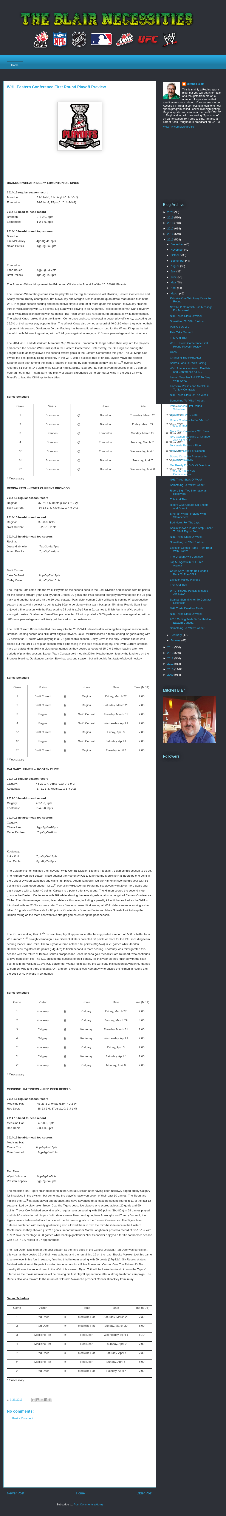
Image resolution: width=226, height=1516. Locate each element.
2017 (170, 228)
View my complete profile (178, 126)
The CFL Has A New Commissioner (182, 472)
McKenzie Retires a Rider (185, 445)
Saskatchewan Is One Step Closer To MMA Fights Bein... (191, 529)
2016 (170, 234)
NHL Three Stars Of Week (186, 316)
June (174, 277)
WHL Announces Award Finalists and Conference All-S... (190, 370)
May (174, 282)
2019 (170, 217)
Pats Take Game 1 (181, 332)
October (176, 255)
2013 (170, 652)
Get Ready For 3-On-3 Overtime (190, 465)
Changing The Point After (185, 357)
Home (15, 65)
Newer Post (15, 1493)
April (174, 287)
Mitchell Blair (195, 83)
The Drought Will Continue (186, 556)
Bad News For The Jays (185, 522)
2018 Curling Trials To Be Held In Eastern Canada (190, 621)
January (176, 640)
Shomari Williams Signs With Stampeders (188, 515)
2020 (170, 212)
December (177, 244)
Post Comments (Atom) (88, 1504)
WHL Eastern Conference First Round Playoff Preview (189, 344)
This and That (178, 425)
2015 (170, 239)
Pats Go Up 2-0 (179, 326)
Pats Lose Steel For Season (187, 450)
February (177, 635)
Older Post (144, 1493)
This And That (178, 337)
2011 (170, 663)
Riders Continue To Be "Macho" (189, 420)
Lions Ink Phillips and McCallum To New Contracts (189, 387)
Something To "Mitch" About (187, 321)
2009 (170, 674)
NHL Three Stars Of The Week (189, 395)
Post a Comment (22, 1418)
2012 (170, 658)
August (175, 266)
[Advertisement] (79, 1457)
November (177, 249)
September (178, 260)
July (173, 271)
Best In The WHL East (183, 414)
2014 (170, 647)
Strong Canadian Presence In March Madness (188, 458)
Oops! (173, 352)
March (175, 293)
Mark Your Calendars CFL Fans (189, 431)
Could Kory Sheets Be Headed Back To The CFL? (189, 572)
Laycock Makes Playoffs (185, 579)
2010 (170, 669)
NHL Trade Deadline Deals (186, 608)
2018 (170, 222)
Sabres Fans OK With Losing (188, 363)
